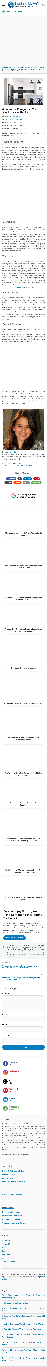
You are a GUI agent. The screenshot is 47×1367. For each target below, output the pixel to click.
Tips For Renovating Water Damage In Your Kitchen (23, 1324)
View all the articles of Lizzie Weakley (17, 466)
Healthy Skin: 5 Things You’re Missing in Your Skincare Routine (21, 978)
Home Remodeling (15, 119)
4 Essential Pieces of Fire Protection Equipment (21, 1329)
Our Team (6, 1255)
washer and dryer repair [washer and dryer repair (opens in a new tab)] (11, 287)
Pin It (37, 479)
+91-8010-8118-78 (14, 11)
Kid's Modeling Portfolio (12, 1195)
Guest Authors (16, 116)
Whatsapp (36, 483)
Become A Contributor (11, 1212)
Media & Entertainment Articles (14, 1182)
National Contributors (11, 1219)
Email (26, 483)
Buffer (8, 483)
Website (5, 1035)
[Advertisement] (23, 40)
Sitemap (5, 1258)
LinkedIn (27, 479)
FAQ (4, 1251)
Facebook (11, 479)
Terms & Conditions (10, 1262)
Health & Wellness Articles (13, 1171)
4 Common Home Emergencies (15, 1303)
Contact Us (6, 1244)
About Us (6, 1240)
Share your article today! (14, 937)
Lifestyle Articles (9, 1178)
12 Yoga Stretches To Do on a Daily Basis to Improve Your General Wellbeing (20, 967)
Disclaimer (6, 1247)
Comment (6, 994)
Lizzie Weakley (11, 452)
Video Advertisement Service (14, 1223)
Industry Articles (9, 1175)
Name (5, 1014)
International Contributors (12, 1216)
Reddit (17, 483)
